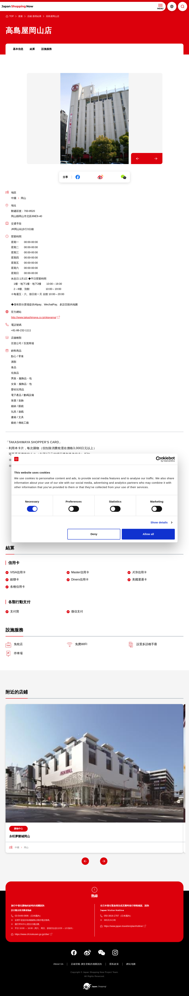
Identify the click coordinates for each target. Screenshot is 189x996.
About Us (58, 964)
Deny (94, 534)
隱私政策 (114, 964)
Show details (159, 522)
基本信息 (18, 49)
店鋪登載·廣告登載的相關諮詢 (86, 964)
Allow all (148, 534)
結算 (32, 49)
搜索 (20, 16)
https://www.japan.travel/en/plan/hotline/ (123, 926)
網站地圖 (130, 964)
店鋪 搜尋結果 (34, 16)
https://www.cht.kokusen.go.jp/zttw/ (32, 934)
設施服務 (46, 49)
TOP (11, 16)
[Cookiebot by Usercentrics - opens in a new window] (158, 459)
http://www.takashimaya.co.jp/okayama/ (33, 317)
